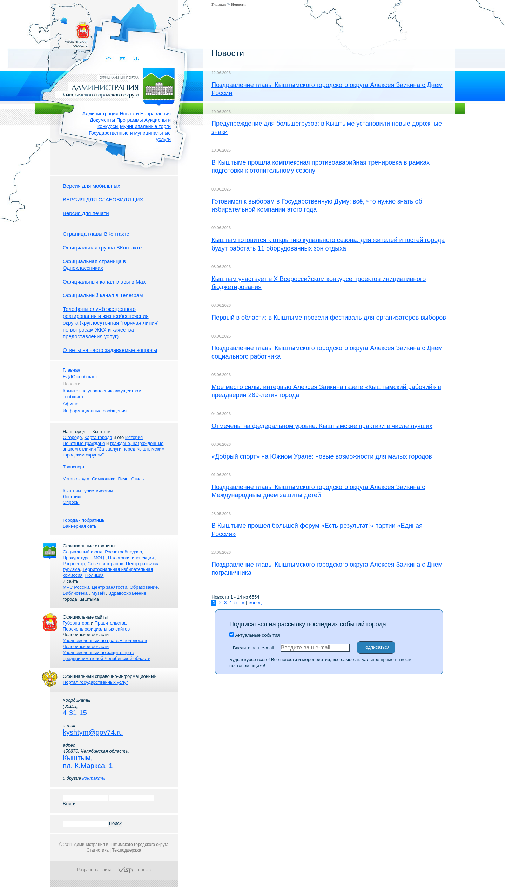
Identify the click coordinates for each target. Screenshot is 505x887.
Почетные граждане (84, 443)
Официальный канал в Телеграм (103, 295)
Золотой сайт (19, 31)
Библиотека (76, 593)
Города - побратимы (84, 520)
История (134, 437)
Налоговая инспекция (131, 557)
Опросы (71, 502)
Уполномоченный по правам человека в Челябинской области (105, 643)
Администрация (100, 113)
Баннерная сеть (79, 526)
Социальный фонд (82, 551)
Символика (103, 478)
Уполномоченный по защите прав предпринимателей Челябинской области (106, 655)
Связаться (123, 59)
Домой (109, 59)
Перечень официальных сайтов (96, 629)
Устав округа (76, 478)
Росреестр (74, 563)
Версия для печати (86, 213)
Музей (99, 593)
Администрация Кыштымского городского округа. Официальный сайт (117, 86)
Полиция (94, 575)
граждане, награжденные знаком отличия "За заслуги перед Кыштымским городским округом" (113, 449)
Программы (129, 120)
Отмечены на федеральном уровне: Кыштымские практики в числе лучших (321, 425)
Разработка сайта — (113, 869)
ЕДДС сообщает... (82, 376)
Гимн (123, 478)
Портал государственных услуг (95, 682)
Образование (144, 587)
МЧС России (76, 587)
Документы (102, 120)
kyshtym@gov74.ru (93, 732)
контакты (93, 778)
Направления (155, 113)
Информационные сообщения (95, 410)
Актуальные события (254, 635)
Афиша (70, 403)
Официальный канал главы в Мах (104, 282)
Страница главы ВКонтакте (96, 234)
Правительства (111, 623)
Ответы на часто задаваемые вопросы (110, 350)
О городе (72, 437)
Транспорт (74, 466)
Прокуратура (77, 557)
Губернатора (76, 623)
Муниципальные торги (145, 126)
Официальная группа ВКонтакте (102, 248)
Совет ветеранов (105, 563)
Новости (129, 113)
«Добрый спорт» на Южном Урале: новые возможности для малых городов (321, 456)
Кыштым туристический (88, 490)
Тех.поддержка (126, 850)
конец (255, 602)
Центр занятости (109, 587)
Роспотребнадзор (123, 551)
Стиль (137, 478)
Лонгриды (73, 496)
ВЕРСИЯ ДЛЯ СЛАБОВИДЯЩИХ (103, 199)
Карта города (98, 437)
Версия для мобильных (91, 186)
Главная (218, 4)
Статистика (98, 850)
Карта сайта (136, 59)
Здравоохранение (127, 593)
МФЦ (100, 557)
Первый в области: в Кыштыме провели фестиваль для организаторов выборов (328, 317)
